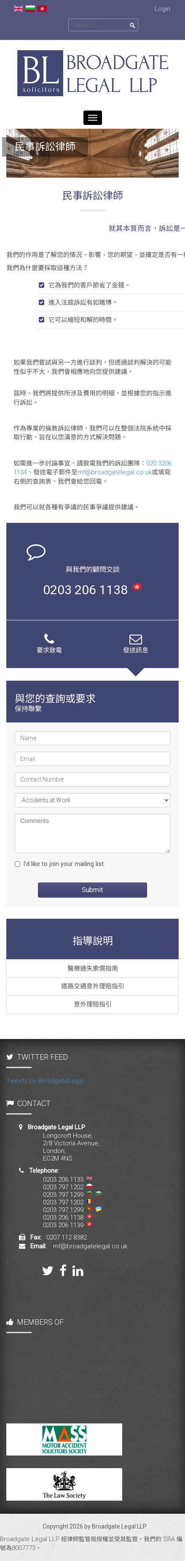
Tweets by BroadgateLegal (44, 1081)
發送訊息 (135, 643)
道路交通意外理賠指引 (92, 986)
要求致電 (49, 643)
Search (133, 26)
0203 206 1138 (92, 589)
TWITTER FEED (37, 1056)
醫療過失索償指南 (92, 968)
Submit (92, 890)
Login (162, 9)
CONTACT (28, 1103)
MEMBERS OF (35, 1322)
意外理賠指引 (93, 1004)
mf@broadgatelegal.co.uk (115, 472)
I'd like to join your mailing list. (60, 864)
